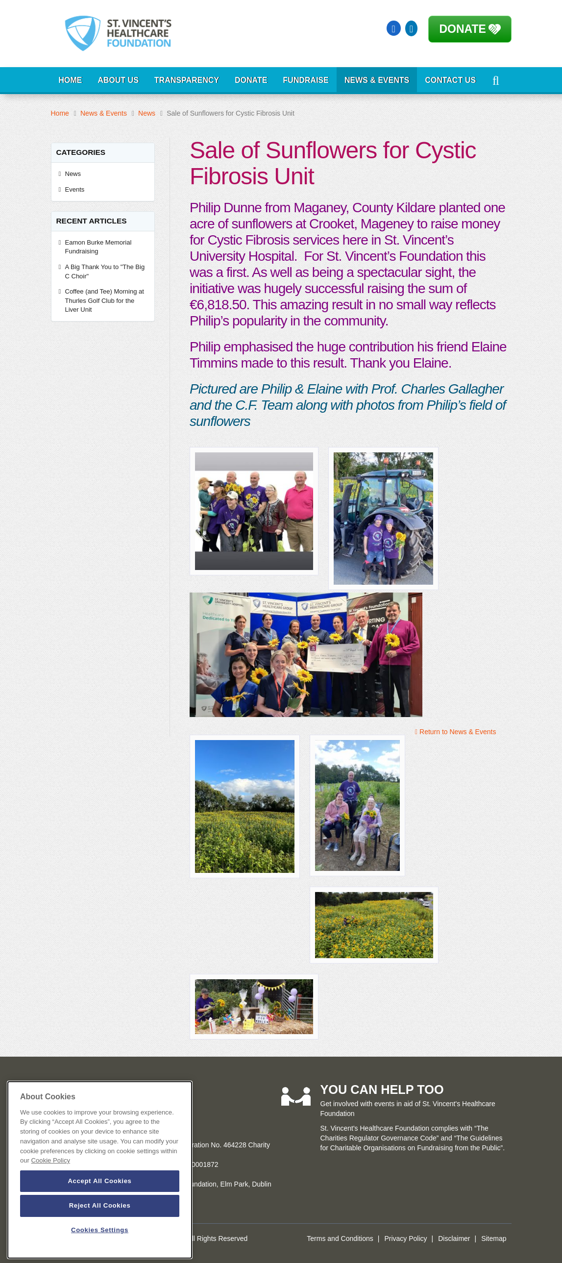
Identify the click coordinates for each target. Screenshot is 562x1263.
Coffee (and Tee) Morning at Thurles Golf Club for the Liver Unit (104, 300)
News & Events (376, 80)
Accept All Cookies (99, 1181)
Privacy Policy (405, 1238)
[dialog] (100, 1170)
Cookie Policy (50, 1160)
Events (75, 189)
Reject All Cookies (100, 1205)
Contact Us (450, 80)
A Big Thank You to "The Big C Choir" (105, 271)
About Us (118, 80)
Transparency (186, 80)
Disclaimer (454, 1238)
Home (70, 80)
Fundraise (306, 80)
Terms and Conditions (340, 1238)
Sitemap (493, 1238)
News (146, 113)
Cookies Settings (99, 1230)
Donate (463, 29)
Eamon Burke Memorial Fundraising (98, 247)
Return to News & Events (455, 732)
